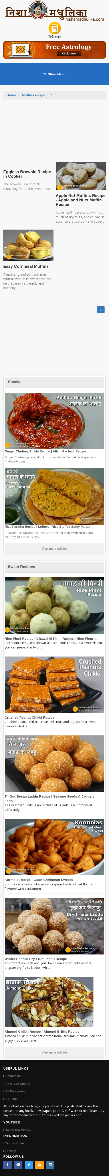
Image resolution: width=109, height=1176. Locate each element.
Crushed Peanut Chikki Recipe (29, 717)
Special (15, 382)
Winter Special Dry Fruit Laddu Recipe (36, 959)
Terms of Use (14, 1143)
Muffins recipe (33, 95)
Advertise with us (17, 1083)
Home (11, 95)
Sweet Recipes (21, 567)
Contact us (13, 1076)
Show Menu (55, 74)
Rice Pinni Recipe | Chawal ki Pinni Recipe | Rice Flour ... (51, 638)
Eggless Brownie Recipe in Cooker (27, 174)
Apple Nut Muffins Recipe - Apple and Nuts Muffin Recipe (80, 200)
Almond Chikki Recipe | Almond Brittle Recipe (42, 1031)
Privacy (10, 1151)
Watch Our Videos (18, 1130)
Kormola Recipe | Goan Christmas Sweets (39, 880)
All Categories (15, 1091)
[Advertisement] (54, 133)
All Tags (11, 1098)
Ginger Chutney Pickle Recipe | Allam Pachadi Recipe (45, 451)
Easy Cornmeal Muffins (26, 266)
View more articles (54, 548)
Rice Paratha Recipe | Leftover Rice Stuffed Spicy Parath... (49, 526)
